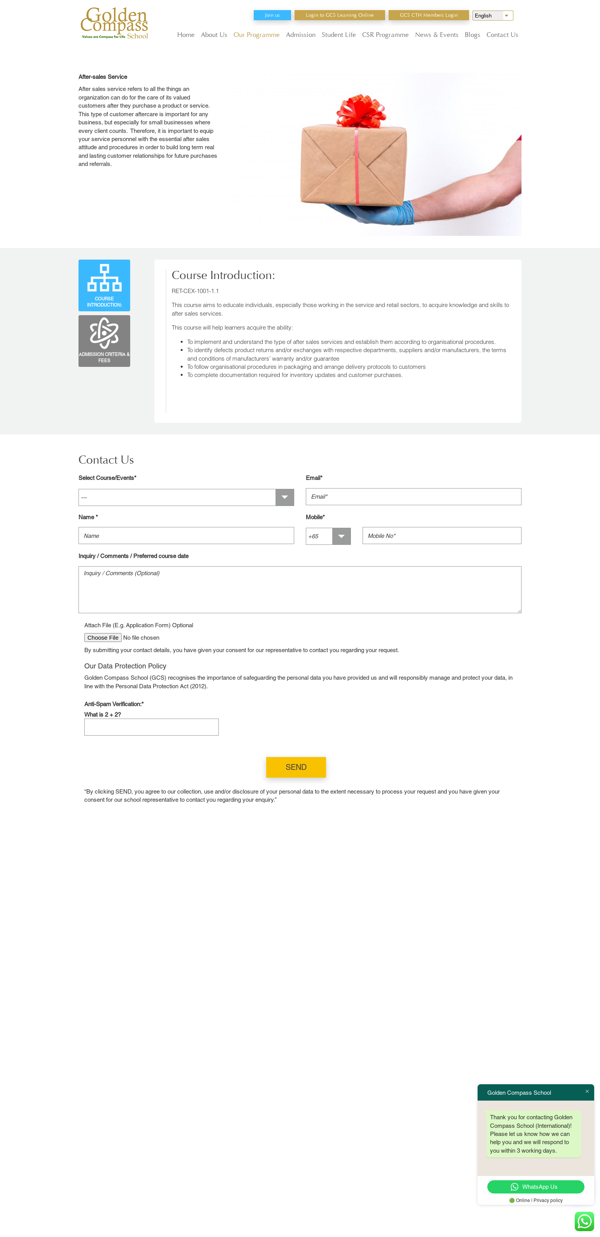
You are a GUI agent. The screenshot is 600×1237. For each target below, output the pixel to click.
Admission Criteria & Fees (104, 339)
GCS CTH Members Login (429, 15)
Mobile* (315, 517)
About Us (214, 35)
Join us (272, 15)
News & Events (437, 35)
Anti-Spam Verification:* (114, 704)
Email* (314, 478)
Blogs (472, 35)
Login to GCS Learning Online (340, 15)
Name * (88, 517)
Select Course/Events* (107, 478)
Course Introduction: (104, 284)
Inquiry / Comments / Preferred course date (133, 556)
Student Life (339, 35)
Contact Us (502, 35)
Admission (301, 35)
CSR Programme (385, 35)
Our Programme (257, 35)
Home (186, 35)
